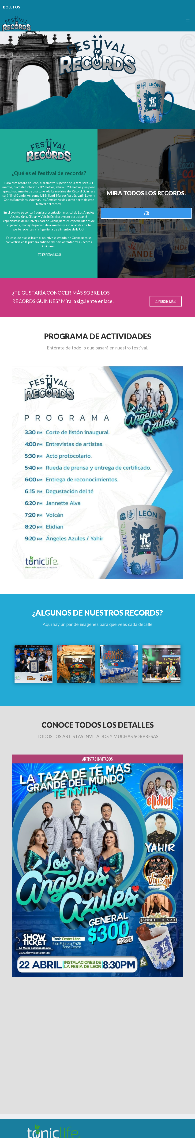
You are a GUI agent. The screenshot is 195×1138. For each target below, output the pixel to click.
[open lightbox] (33, 663)
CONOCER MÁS (165, 301)
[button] (188, 21)
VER (146, 213)
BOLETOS (11, 7)
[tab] (97, 759)
